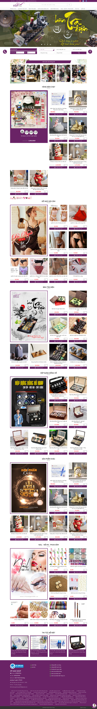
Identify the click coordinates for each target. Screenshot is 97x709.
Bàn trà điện (32, 8)
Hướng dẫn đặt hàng (31, 1)
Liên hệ (83, 8)
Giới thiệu (13, 1)
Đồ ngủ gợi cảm (22, 8)
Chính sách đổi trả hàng (56, 671)
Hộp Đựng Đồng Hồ (43, 8)
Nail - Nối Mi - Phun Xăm (67, 8)
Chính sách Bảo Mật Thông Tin (58, 675)
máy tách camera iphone (60, 704)
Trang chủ (13, 8)
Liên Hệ (33, 667)
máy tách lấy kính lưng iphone (46, 704)
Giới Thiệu (34, 665)
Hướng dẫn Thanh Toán (21, 1)
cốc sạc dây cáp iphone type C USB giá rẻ (68, 702)
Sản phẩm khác (55, 8)
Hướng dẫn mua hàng (56, 665)
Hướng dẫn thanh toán (56, 667)
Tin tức (77, 8)
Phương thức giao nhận (56, 669)
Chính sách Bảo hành (56, 673)
